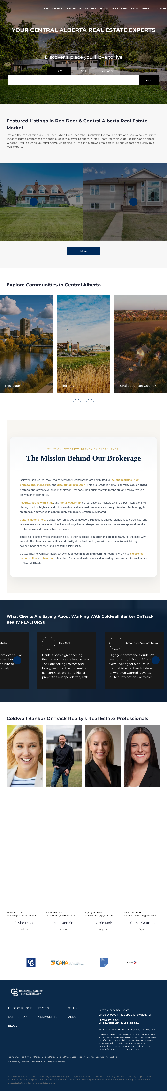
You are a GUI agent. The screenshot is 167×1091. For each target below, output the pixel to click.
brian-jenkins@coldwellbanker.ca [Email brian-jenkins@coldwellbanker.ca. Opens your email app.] (62, 915)
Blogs (145, 8)
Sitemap (100, 1057)
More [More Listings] (83, 251)
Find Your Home (54, 8)
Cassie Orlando (142, 923)
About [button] (135, 8)
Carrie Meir (103, 923)
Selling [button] (83, 8)
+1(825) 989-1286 (54, 912)
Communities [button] (120, 8)
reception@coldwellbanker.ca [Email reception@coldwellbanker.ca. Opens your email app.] (21, 915)
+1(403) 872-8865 (93, 912)
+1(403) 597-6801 (109, 1019)
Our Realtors (99, 8)
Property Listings (86, 1057)
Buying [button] (71, 8)
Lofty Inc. (25, 1062)
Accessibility (112, 1057)
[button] (21, 8)
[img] (25, 756)
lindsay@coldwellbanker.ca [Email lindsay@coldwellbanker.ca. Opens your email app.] (119, 1023)
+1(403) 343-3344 (15, 912)
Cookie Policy (48, 1057)
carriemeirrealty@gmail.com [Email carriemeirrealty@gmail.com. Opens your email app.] (99, 915)
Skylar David (25, 923)
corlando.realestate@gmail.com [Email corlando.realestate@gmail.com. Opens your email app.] (140, 915)
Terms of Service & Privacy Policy (24, 1057)
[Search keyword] (73, 80)
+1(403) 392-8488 (132, 912)
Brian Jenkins (64, 923)
